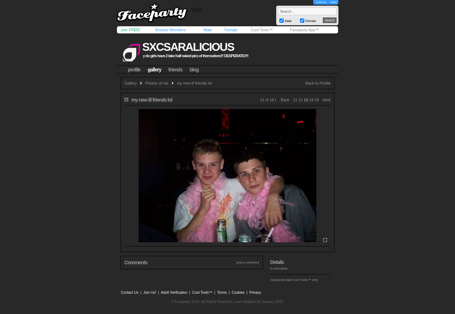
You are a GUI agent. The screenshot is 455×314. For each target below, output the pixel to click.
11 (295, 100)
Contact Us (129, 292)
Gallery (130, 83)
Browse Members (170, 30)
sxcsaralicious (188, 46)
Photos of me (156, 83)
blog (194, 69)
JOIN (333, 2)
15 (317, 100)
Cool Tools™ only (305, 280)
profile (134, 69)
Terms (222, 292)
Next (326, 100)
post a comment (247, 262)
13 (306, 100)
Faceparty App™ (304, 30)
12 (300, 100)
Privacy (255, 292)
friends (175, 69)
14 (311, 100)
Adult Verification (174, 292)
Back (285, 100)
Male (207, 30)
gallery (154, 69)
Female (230, 30)
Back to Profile (318, 83)
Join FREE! (130, 30)
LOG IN (321, 2)
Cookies (238, 292)
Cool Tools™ (262, 30)
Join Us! (149, 292)
